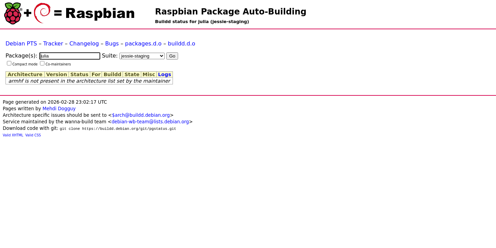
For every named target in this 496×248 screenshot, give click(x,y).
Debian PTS (21, 43)
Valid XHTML (13, 135)
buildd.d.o (181, 43)
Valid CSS (33, 135)
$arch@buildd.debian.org (141, 115)
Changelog (84, 43)
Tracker (53, 43)
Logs (164, 74)
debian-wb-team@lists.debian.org (150, 121)
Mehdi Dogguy (58, 108)
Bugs (112, 43)
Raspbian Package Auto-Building (231, 12)
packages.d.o (143, 43)
